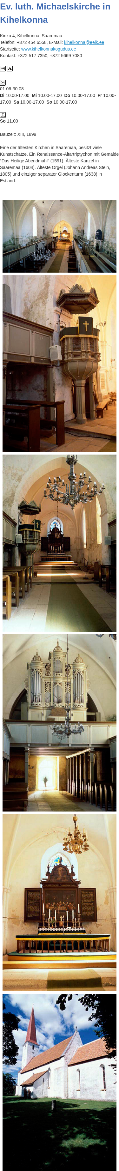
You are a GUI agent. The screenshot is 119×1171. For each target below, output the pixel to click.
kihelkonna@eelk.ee (84, 42)
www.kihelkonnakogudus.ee (48, 48)
